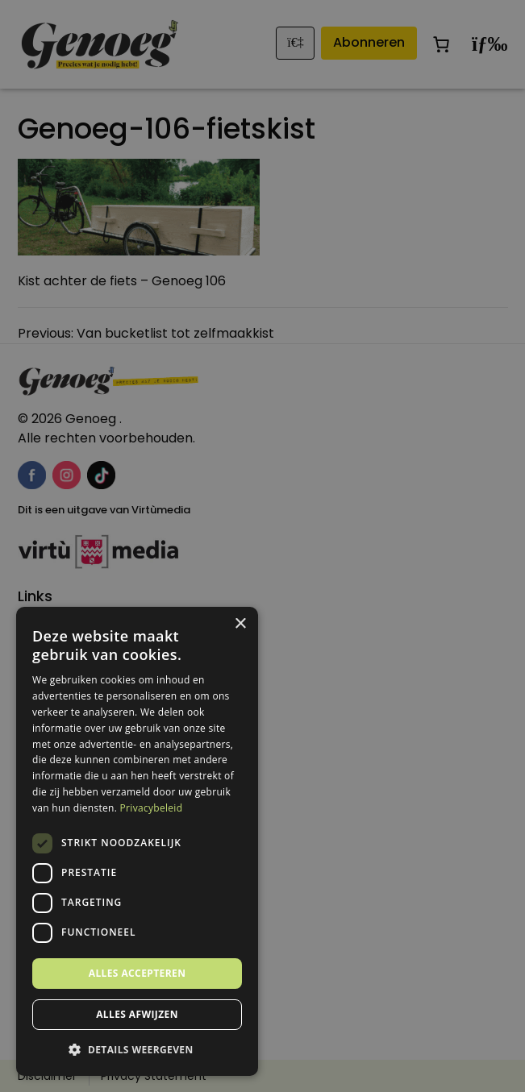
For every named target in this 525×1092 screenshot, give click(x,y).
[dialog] (262, 546)
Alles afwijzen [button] (137, 1014)
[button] (137, 1050)
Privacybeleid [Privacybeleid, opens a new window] (151, 808)
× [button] (240, 624)
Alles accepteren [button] (137, 973)
